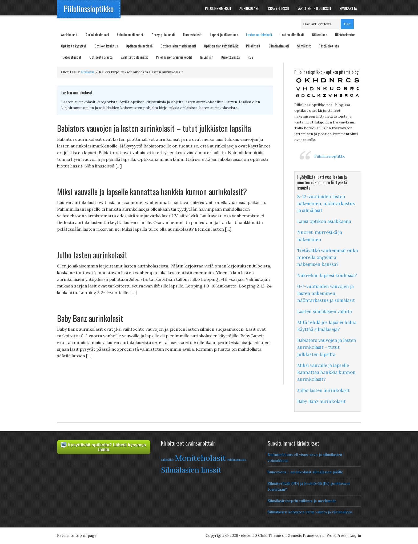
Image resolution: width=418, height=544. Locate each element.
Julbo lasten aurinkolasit (92, 255)
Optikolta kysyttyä (73, 46)
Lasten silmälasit (292, 34)
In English (206, 57)
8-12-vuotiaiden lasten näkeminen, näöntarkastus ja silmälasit (326, 203)
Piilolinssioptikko (89, 9)
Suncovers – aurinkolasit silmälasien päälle (305, 472)
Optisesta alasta (100, 57)
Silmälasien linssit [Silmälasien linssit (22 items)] (191, 469)
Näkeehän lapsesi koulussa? (327, 275)
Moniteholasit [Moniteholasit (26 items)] (200, 458)
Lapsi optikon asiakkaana (324, 221)
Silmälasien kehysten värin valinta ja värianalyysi (310, 512)
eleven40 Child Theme (261, 535)
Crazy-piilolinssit (163, 34)
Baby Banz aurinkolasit (90, 318)
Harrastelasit (192, 34)
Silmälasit (304, 46)
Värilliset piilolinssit (134, 57)
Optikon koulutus (106, 46)
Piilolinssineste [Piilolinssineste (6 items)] (236, 460)
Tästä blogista (329, 46)
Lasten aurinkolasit (259, 34)
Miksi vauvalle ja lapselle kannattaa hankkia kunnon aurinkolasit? (152, 192)
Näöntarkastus (345, 34)
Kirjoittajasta (230, 57)
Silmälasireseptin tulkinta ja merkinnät (302, 500)
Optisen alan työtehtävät (221, 46)
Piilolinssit (253, 46)
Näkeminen (319, 34)
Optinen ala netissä (139, 46)
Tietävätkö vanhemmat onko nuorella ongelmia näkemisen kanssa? (327, 257)
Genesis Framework (306, 535)
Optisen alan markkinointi (178, 46)
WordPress (337, 535)
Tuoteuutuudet (71, 57)
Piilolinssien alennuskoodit (174, 57)
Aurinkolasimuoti (97, 34)
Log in (355, 535)
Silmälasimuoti (278, 46)
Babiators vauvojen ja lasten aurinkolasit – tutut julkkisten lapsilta (154, 128)
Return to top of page (77, 535)
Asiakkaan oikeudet (130, 34)
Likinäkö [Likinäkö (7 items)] (167, 460)
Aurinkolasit (69, 34)
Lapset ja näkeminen (224, 34)
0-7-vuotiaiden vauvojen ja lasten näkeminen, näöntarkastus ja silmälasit (326, 293)
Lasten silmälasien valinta (324, 311)
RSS (250, 57)
